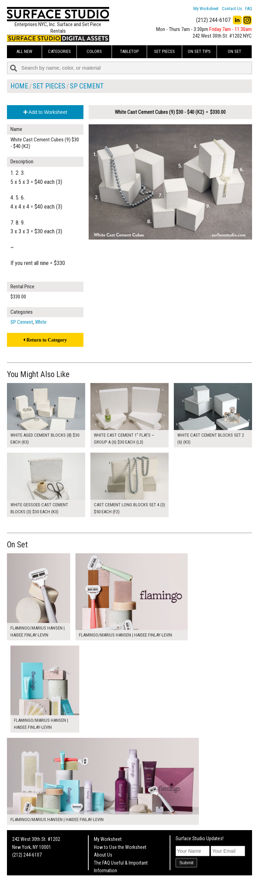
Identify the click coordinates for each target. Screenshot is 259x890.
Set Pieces (164, 51)
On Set (234, 51)
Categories (59, 51)
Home (19, 86)
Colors (94, 51)
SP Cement (87, 86)
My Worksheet (206, 8)
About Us (103, 855)
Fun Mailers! (105, 878)
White (41, 322)
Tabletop (129, 51)
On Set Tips (199, 51)
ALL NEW (24, 51)
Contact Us (232, 8)
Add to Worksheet (45, 112)
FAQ (248, 8)
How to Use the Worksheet (120, 847)
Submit (186, 862)
